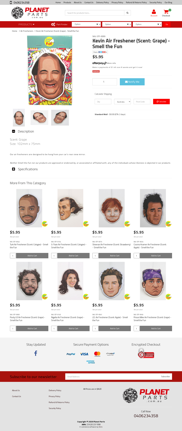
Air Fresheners (26, 30)
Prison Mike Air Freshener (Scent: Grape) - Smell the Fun (152, 319)
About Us (78, 2)
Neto (101, 427)
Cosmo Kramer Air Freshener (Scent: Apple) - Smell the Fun (150, 246)
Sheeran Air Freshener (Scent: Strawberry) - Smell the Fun (111, 246)
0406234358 (21, 2)
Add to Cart (32, 255)
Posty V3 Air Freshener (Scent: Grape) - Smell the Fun (27, 319)
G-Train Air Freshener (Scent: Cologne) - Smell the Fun (68, 246)
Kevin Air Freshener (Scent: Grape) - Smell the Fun (57, 30)
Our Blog (168, 2)
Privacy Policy (117, 2)
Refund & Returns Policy (136, 2)
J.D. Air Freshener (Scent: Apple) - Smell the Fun (110, 319)
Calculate (161, 101)
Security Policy (156, 2)
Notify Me (132, 82)
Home (58, 2)
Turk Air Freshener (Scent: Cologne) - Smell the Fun (29, 246)
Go (167, 24)
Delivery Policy (102, 2)
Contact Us (88, 2)
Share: (100, 52)
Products (67, 2)
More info (104, 63)
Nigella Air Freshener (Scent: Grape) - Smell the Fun (67, 319)
